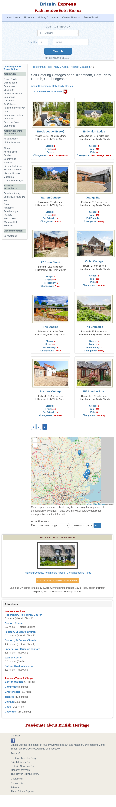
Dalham (9, 701)
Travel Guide (10, 79)
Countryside (10, 159)
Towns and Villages (14, 180)
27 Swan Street (50, 262)
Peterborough (11, 211)
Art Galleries (10, 104)
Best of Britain (91, 17)
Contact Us (17, 783)
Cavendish (11, 711)
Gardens (8, 162)
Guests (33, 42)
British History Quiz (21, 762)
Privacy (15, 787)
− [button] (35, 444)
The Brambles (94, 326)
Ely (5, 200)
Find (33, 525)
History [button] (29, 17)
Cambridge (11, 686)
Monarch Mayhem (21, 770)
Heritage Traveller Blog (23, 758)
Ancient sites (10, 151)
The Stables (50, 326)
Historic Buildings (13, 166)
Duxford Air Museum (14, 197)
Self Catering (10, 236)
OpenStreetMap (99, 504)
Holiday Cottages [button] (48, 17)
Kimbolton (9, 207)
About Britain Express (23, 791)
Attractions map (13, 142)
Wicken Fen (10, 218)
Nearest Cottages (80, 66)
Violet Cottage (94, 261)
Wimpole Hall (10, 222)
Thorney (8, 215)
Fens (6, 204)
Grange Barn (94, 197)
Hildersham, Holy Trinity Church (50, 66)
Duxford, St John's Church (20, 640)
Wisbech (8, 225)
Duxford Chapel (14, 623)
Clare (8, 706)
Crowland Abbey (12, 193)
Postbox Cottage (50, 391)
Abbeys (7, 148)
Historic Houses (12, 173)
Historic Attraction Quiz (23, 766)
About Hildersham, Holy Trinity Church (52, 86)
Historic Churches (13, 169)
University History (13, 93)
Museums (9, 177)
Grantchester (12, 691)
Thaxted (9, 696)
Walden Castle (13, 657)
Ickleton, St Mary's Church (20, 632)
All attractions (11, 138)
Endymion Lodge (94, 131)
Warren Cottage (51, 197)
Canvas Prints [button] (71, 17)
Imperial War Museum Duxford (22, 649)
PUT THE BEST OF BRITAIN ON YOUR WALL (57, 580)
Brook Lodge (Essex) (50, 131)
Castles (7, 155)
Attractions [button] (13, 17)
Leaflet (89, 504)
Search (58, 51)
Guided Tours (10, 82)
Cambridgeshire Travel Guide (12, 68)
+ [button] (35, 440)
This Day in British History (25, 774)
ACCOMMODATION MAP (48, 91)
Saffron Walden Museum (19, 666)
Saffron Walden (14, 681)
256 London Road (94, 391)
